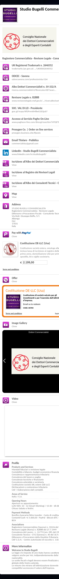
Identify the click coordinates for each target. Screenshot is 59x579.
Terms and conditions (11, 269)
